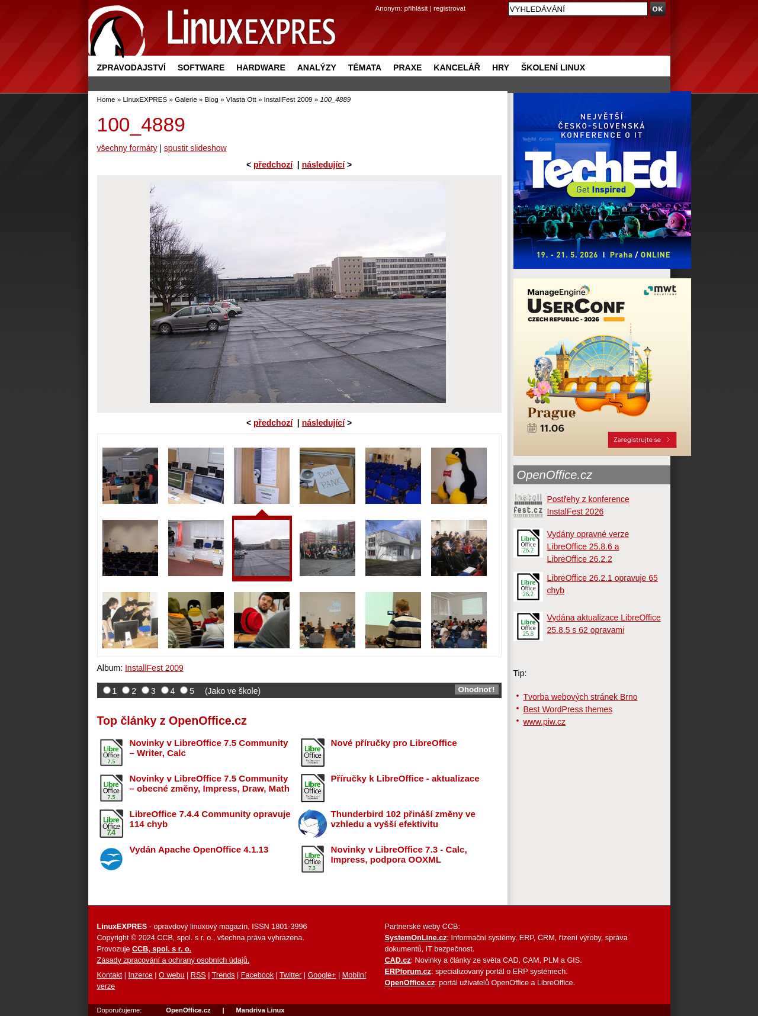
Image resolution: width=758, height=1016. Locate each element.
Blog (212, 99)
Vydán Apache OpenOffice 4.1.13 (199, 849)
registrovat (449, 8)
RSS (198, 975)
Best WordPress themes (568, 709)
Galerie (186, 99)
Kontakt (110, 975)
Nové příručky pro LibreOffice (394, 743)
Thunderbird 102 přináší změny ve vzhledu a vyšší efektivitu (403, 819)
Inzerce (141, 975)
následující (323, 164)
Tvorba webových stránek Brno (580, 697)
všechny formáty (127, 148)
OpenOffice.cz (555, 474)
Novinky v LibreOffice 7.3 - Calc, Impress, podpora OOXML (399, 854)
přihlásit (416, 8)
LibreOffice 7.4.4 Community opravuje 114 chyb (210, 819)
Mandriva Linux (260, 1010)
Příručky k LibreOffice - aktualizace (405, 778)
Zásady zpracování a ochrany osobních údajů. (173, 960)
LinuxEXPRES (145, 99)
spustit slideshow (195, 148)
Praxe (407, 67)
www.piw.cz (544, 721)
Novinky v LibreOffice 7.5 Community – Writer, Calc (209, 748)
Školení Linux (553, 67)
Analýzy (316, 67)
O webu (171, 975)
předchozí (273, 164)
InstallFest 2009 (288, 99)
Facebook (257, 975)
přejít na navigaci (379, 0)
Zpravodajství (131, 67)
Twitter (290, 975)
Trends (223, 975)
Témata (364, 67)
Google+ (321, 975)
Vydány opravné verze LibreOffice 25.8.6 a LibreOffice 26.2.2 (588, 546)
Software (201, 67)
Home (106, 99)
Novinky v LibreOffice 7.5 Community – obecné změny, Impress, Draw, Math (210, 783)
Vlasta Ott (241, 99)
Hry (500, 67)
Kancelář (456, 67)
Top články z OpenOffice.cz (172, 720)
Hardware (260, 67)
